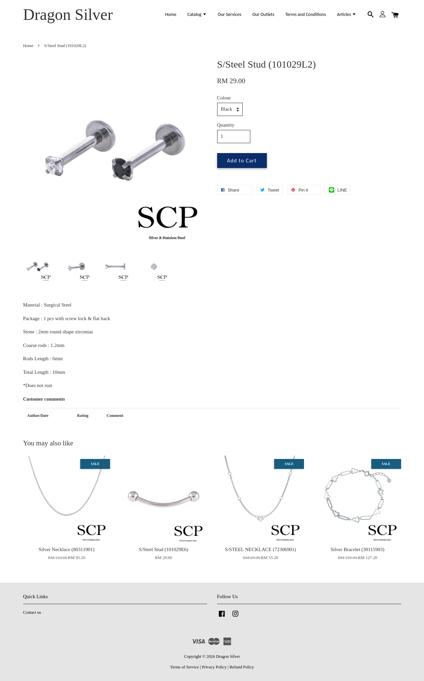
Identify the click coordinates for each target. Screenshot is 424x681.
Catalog (197, 14)
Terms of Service (184, 667)
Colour (224, 97)
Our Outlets (263, 14)
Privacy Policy (214, 667)
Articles (346, 14)
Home (170, 14)
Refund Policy (242, 667)
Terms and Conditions (305, 14)
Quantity (226, 125)
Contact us (32, 612)
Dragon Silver (68, 14)
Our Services (229, 14)
